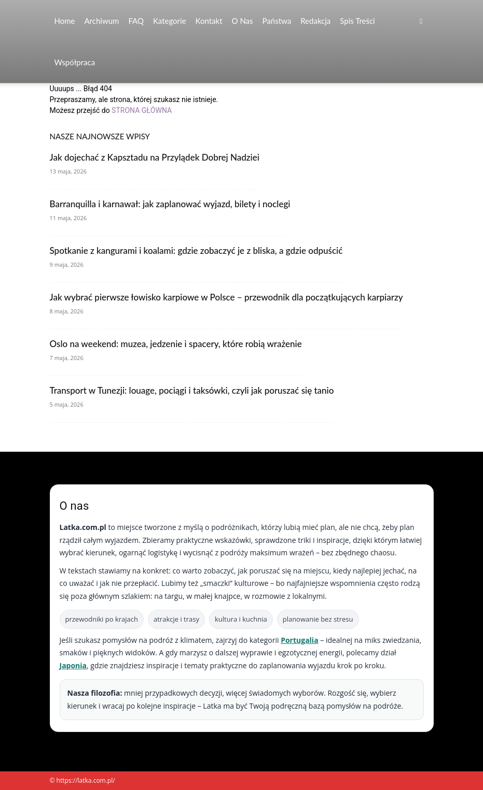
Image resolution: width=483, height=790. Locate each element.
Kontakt (209, 20)
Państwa (277, 20)
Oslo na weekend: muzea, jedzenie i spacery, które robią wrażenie (176, 343)
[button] (421, 21)
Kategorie (169, 20)
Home (64, 20)
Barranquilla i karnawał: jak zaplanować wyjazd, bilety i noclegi (170, 203)
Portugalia (299, 640)
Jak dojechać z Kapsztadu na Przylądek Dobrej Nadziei (154, 157)
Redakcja (315, 20)
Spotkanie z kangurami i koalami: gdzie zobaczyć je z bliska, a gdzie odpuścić (196, 250)
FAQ (136, 20)
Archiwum (101, 20)
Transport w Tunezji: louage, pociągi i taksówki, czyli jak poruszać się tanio (192, 390)
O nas (242, 20)
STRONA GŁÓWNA (142, 110)
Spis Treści (357, 20)
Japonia (73, 665)
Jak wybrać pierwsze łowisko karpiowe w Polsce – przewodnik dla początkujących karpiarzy (226, 297)
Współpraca (74, 62)
